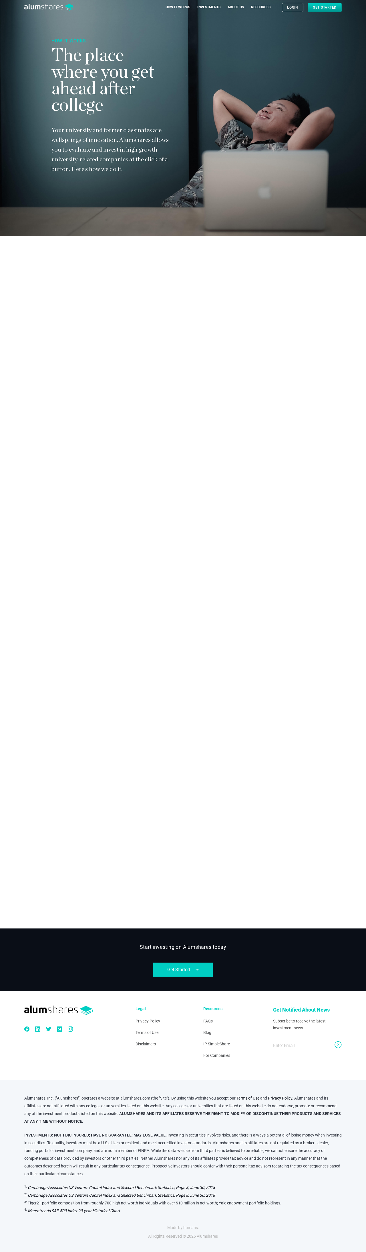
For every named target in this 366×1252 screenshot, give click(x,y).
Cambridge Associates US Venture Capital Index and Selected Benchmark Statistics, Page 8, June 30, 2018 (121, 1187)
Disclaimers (146, 1044)
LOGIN (292, 7)
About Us (236, 7)
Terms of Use (147, 1032)
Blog (207, 1032)
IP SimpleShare (216, 1044)
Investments (208, 7)
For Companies (216, 1055)
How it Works (178, 7)
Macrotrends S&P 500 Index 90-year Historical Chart (74, 1210)
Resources (260, 7)
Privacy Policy (148, 1021)
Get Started (325, 7)
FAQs (208, 1021)
